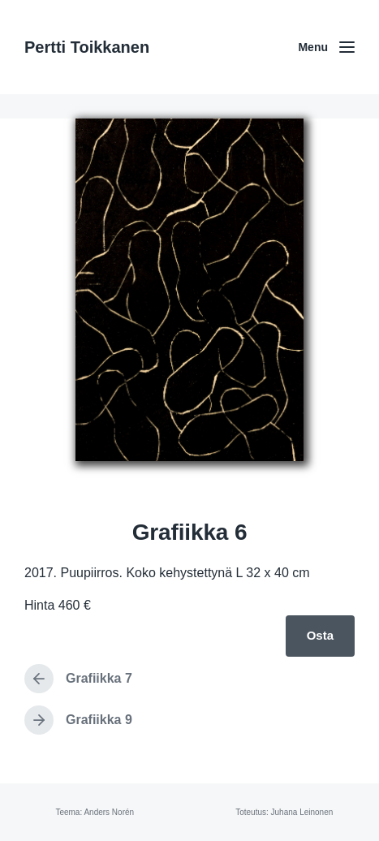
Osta (320, 635)
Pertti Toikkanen (86, 47)
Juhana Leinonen (302, 812)
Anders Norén (109, 812)
